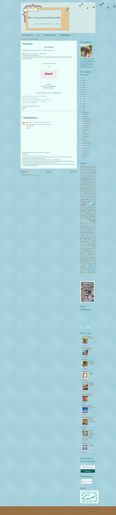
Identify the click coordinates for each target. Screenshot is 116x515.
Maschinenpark (90, 229)
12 (82, 110)
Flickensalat (84, 371)
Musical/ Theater (89, 233)
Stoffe (84, 259)
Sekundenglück (88, 251)
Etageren (92, 188)
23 (82, 85)
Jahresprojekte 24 (87, 217)
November (85, 148)
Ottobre (85, 239)
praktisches (93, 242)
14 (82, 105)
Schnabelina (87, 250)
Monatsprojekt (83, 232)
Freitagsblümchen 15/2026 (91, 385)
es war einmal (91, 187)
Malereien (84, 227)
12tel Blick (82, 172)
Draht (81, 185)
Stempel (81, 257)
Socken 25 (82, 254)
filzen (93, 190)
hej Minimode (91, 209)
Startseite (28, 35)
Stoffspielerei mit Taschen (91, 445)
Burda (94, 179)
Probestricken (84, 244)
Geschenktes (92, 206)
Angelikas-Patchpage (86, 406)
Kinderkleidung (90, 219)
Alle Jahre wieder (86, 143)
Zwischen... (85, 114)
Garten (82, 199)
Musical (81, 233)
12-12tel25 (90, 170)
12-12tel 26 (92, 169)
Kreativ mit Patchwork (87, 348)
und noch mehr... (86, 145)
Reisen (83, 245)
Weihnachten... (86, 116)
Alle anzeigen (93, 454)
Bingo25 (91, 178)
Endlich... (85, 138)
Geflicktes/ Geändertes (86, 201)
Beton (85, 175)
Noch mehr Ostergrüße (91, 373)
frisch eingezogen (91, 196)
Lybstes (81, 226)
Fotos (94, 191)
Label (89, 224)
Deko (86, 182)
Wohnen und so (83, 271)
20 (82, 92)
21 (82, 89)
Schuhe (92, 250)
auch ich (90, 172)
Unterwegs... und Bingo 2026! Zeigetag (92, 420)
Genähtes (83, 204)
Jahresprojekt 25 (83, 215)
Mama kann (90, 227)
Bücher (89, 179)
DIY (93, 184)
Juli (84, 157)
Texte (89, 260)
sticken (86, 257)
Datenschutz (50, 35)
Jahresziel (93, 217)
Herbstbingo (82, 210)
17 (82, 99)
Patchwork (82, 242)
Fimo (81, 191)
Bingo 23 (89, 176)
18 (82, 96)
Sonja (43, 63)
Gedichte (91, 199)
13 (82, 108)
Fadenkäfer (82, 190)
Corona (81, 182)
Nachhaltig (82, 235)
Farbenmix (89, 190)
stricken (90, 259)
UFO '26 (89, 262)
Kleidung (92, 221)
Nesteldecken (82, 236)
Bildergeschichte (86, 134)
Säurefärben (82, 248)
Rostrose (84, 429)
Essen (84, 188)
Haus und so (83, 209)
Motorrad (92, 232)
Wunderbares (83, 272)
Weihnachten (83, 268)
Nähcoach (91, 235)
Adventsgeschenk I (87, 125)
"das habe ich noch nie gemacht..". (87, 166)
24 (82, 82)
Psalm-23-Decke (92, 244)
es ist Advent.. (86, 141)
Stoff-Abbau (92, 257)
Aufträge (82, 173)
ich (38, 35)
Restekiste (88, 245)
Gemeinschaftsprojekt (84, 202)
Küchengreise (84, 224)
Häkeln (90, 207)
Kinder (83, 219)
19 (82, 94)
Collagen (92, 181)
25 (82, 80)
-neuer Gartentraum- (86, 336)
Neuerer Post (24, 171)
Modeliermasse (91, 230)
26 (82, 78)
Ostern (94, 238)
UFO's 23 (90, 263)
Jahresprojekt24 (85, 216)
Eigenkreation (91, 185)
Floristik (86, 191)
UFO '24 (84, 262)
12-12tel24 (82, 170)
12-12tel (93, 167)
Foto (91, 191)
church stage (85, 181)
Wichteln (86, 269)
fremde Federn (90, 194)
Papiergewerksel (84, 241)
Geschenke (83, 206)
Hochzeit (90, 210)
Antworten (28, 128)
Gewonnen (84, 207)
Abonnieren (88, 471)
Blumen (82, 179)
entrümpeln (82, 187)
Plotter (87, 242)
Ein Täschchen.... (86, 130)
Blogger (72, 511)
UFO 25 (93, 262)
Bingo (89, 175)
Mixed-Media (82, 230)
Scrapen (81, 251)
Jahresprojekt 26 (92, 215)
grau (27, 122)
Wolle (92, 271)
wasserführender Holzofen (86, 266)
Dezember (85, 112)
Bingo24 (85, 178)
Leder (93, 224)
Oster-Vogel (91, 395)
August (84, 155)
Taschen (82, 260)
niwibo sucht (89, 236)
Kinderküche (82, 221)
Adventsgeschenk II (87, 123)
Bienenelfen (84, 359)
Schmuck (82, 250)
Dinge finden (88, 184)
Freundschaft (83, 196)
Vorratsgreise (90, 265)
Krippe (94, 223)
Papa (92, 239)
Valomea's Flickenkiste (87, 394)
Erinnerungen (85, 127)
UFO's (83, 263)
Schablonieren (90, 248)
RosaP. (87, 247)
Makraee (94, 226)
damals (33, 57)
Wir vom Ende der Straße (87, 383)
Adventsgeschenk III (87, 121)
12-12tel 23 (84, 169)
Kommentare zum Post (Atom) (32, 174)
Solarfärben (90, 254)
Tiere (94, 260)
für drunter (90, 197)
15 (82, 103)
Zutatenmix (93, 272)
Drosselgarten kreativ (86, 417)
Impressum (65, 35)
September (85, 153)
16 (82, 101)
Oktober (85, 150)
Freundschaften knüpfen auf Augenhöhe (91, 362)
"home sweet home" (86, 167)
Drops (85, 185)
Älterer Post (73, 171)
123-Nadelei (84, 443)
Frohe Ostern (91, 338)
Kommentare (84, 482)
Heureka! (85, 132)
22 (82, 87)
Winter (91, 269)
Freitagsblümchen (85, 193)
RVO (92, 247)
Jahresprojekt (89, 213)
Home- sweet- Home (84, 212)
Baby (88, 173)
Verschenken (82, 265)
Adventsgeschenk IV (87, 118)
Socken (90, 253)
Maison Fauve (88, 226)
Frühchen (84, 197)
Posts (82, 480)
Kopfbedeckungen (88, 223)
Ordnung (88, 238)
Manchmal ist (85, 136)
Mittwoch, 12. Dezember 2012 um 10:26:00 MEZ (39, 122)
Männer (81, 229)
